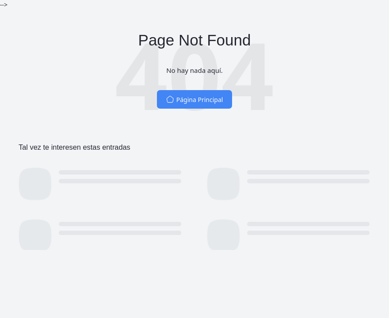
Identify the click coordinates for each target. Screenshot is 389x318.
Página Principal (194, 99)
